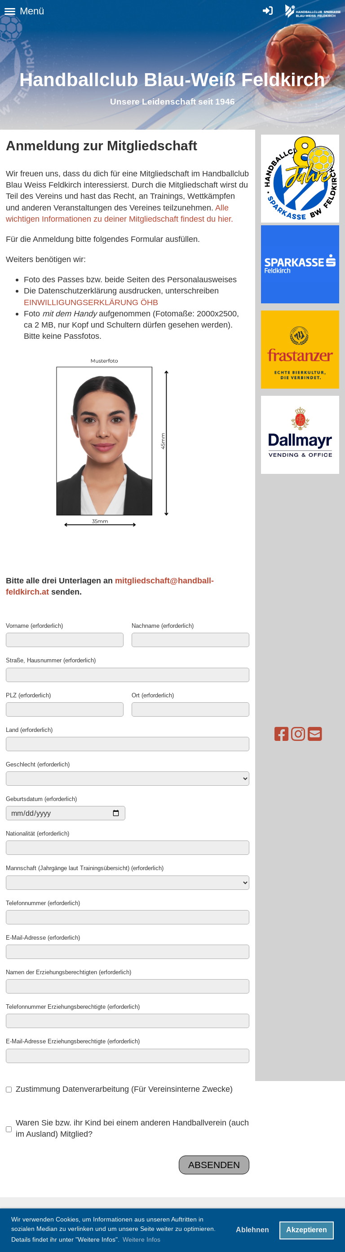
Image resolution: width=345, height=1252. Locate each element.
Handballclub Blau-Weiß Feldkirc (166, 80)
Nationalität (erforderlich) (37, 833)
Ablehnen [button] (252, 1230)
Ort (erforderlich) (153, 695)
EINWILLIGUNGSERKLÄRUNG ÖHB (91, 302)
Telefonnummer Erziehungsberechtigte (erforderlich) (73, 1006)
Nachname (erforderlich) (163, 625)
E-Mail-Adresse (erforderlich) (43, 937)
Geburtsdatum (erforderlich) (41, 798)
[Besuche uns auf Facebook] (264, 734)
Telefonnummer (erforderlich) (43, 902)
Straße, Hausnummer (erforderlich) (51, 660)
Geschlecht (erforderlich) (38, 764)
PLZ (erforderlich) (28, 695)
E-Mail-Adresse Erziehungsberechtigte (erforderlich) (73, 1041)
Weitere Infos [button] (141, 1239)
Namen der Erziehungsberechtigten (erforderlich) (68, 972)
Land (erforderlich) (29, 729)
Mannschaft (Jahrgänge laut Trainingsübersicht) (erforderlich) (85, 867)
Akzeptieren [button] (306, 1230)
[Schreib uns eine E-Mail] (297, 734)
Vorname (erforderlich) (34, 625)
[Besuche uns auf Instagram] (281, 734)
